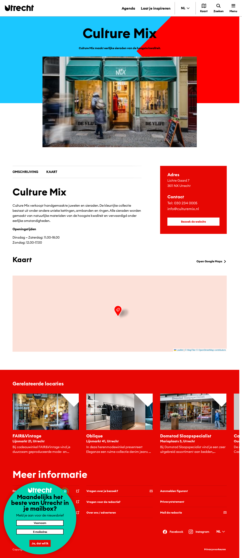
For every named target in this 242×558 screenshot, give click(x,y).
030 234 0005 (185, 203)
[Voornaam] (40, 523)
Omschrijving (25, 172)
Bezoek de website (193, 221)
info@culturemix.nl (183, 208)
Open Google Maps (211, 261)
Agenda (128, 8)
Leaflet (178, 350)
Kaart (51, 172)
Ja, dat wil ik (40, 543)
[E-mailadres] (40, 531)
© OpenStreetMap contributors (211, 350)
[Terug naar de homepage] (19, 7)
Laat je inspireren (155, 8)
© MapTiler (190, 350)
